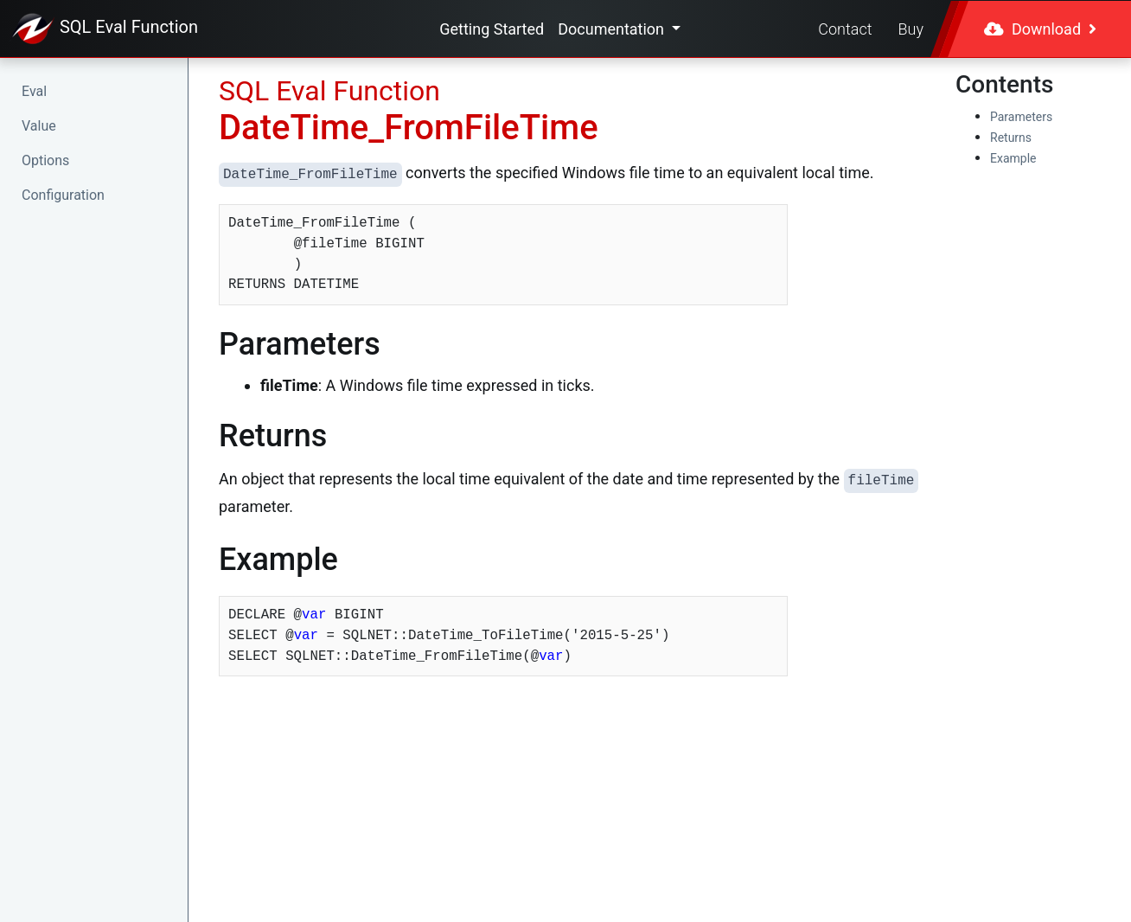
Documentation (613, 29)
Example (1013, 158)
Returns (1011, 137)
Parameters (1021, 117)
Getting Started (491, 29)
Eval (34, 91)
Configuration (63, 195)
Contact (845, 29)
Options (45, 160)
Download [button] (1040, 29)
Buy (910, 29)
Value (39, 126)
